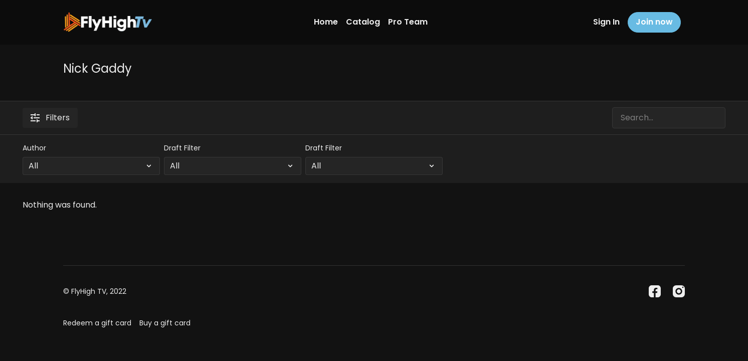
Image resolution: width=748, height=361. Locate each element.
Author (34, 148)
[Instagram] (679, 291)
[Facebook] (655, 291)
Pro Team (408, 22)
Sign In (606, 22)
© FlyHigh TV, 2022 (94, 291)
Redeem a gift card (97, 323)
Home (326, 22)
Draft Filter (182, 148)
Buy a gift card (165, 323)
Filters (50, 117)
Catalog (363, 22)
